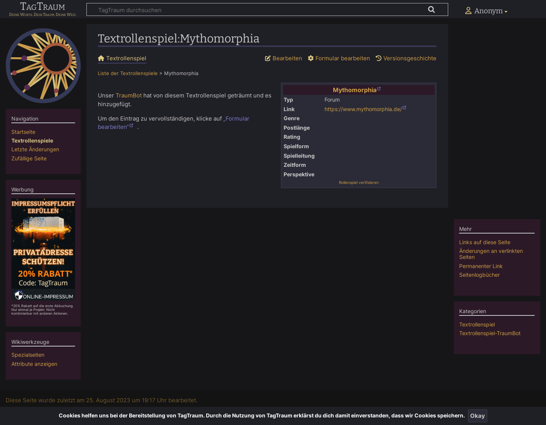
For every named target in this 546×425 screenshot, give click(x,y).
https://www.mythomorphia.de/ (363, 109)
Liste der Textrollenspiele (128, 73)
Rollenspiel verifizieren (359, 182)
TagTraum (42, 7)
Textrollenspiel (477, 324)
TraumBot (129, 95)
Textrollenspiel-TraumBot (490, 333)
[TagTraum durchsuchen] (267, 9)
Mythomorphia (355, 90)
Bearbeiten (287, 58)
